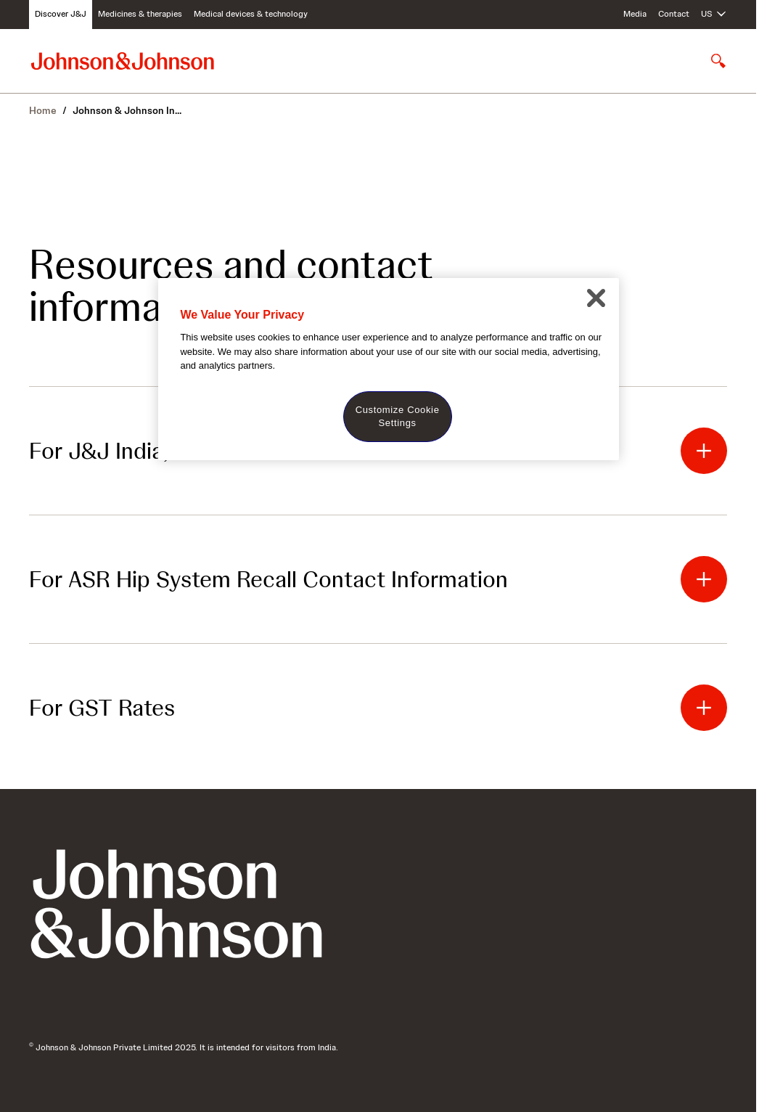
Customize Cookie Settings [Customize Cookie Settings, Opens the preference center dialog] (398, 416)
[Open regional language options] (714, 14)
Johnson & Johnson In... (127, 110)
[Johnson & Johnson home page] (122, 61)
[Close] (596, 297)
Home (43, 110)
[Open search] (718, 61)
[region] (388, 369)
